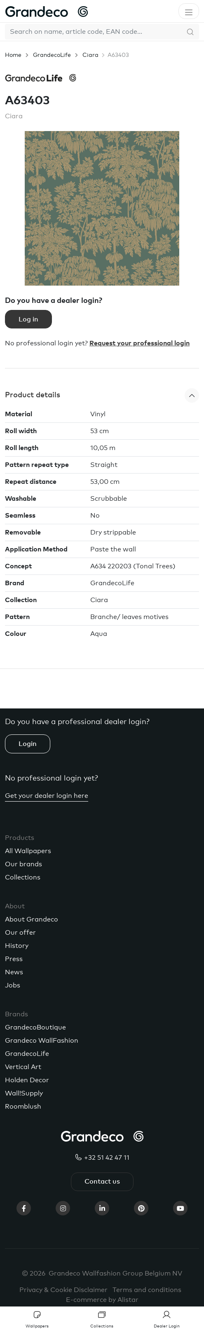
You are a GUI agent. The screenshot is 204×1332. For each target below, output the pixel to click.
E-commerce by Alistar (102, 1300)
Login (28, 744)
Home (13, 55)
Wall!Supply (24, 1093)
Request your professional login (139, 343)
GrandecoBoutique (35, 1027)
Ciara (90, 55)
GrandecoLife (52, 55)
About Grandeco (31, 919)
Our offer (20, 932)
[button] (102, 395)
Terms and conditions (147, 1290)
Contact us (102, 1181)
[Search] (93, 32)
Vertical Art (23, 1067)
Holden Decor (27, 1080)
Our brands (23, 864)
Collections (22, 877)
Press (14, 959)
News (14, 972)
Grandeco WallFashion (41, 1040)
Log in (28, 319)
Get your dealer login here (46, 796)
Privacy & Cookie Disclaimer (63, 1290)
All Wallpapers (28, 851)
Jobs (12, 985)
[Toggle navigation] (188, 11)
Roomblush (23, 1106)
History (16, 946)
